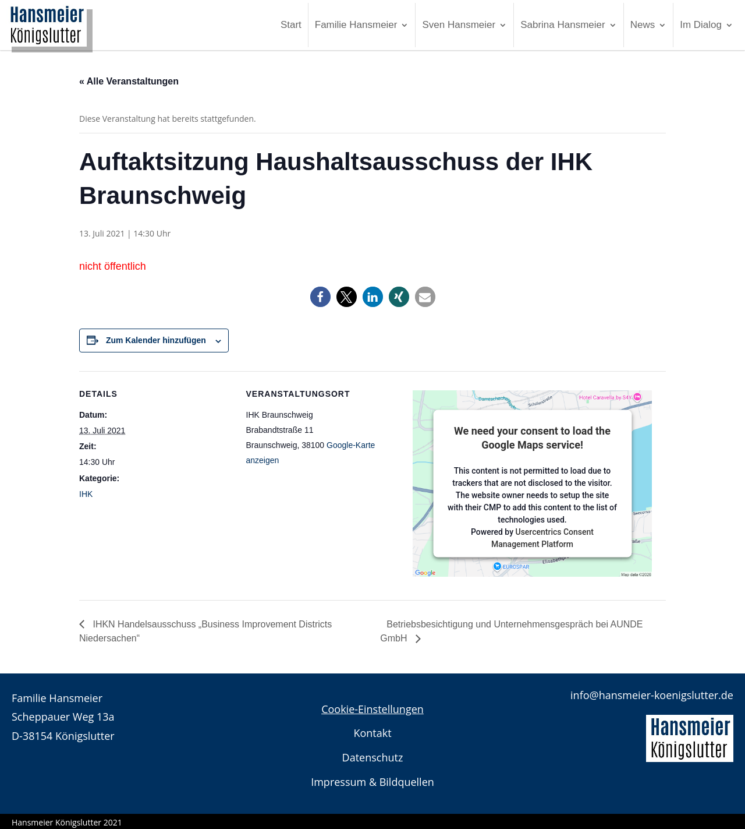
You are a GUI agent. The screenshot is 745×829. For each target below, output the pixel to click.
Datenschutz (372, 757)
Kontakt (372, 733)
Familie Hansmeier (356, 24)
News (642, 24)
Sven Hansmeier (458, 24)
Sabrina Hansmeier (562, 24)
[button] (320, 297)
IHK (86, 494)
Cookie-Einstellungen (372, 709)
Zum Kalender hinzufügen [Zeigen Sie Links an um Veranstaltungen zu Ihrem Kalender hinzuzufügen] (156, 340)
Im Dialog (701, 24)
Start (291, 24)
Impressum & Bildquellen (372, 782)
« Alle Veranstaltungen (129, 81)
